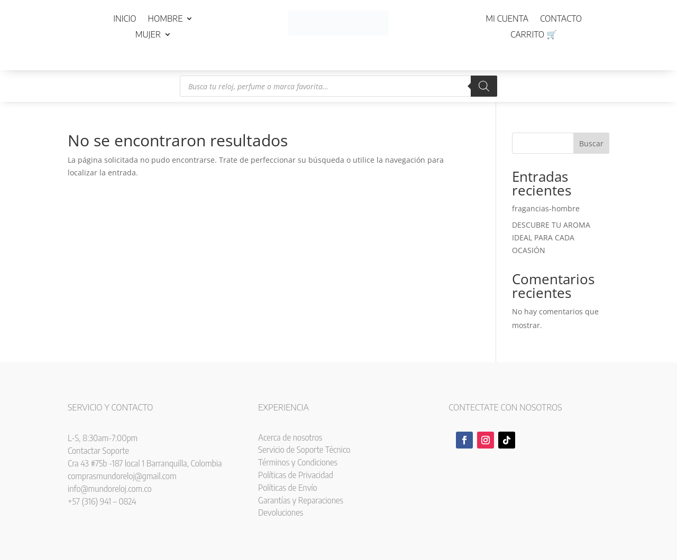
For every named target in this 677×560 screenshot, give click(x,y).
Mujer (148, 35)
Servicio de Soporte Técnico (304, 449)
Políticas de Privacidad (295, 475)
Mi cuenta (507, 19)
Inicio (124, 19)
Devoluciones (280, 512)
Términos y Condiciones (297, 462)
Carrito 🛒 (533, 35)
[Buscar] (484, 86)
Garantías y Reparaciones (300, 500)
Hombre (165, 19)
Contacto (561, 19)
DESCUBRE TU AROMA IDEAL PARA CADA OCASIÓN (551, 237)
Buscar (591, 143)
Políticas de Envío (287, 487)
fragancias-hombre (546, 208)
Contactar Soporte (98, 450)
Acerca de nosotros (290, 437)
